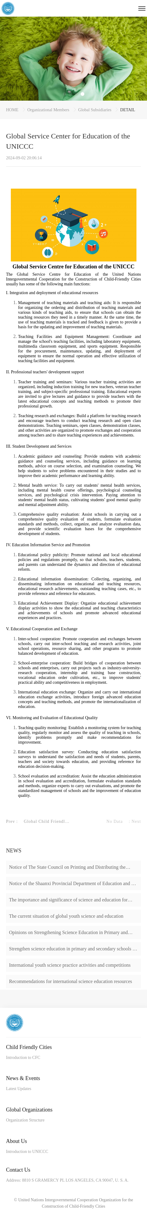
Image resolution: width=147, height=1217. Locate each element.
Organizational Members (48, 110)
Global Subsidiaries (95, 110)
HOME (13, 110)
